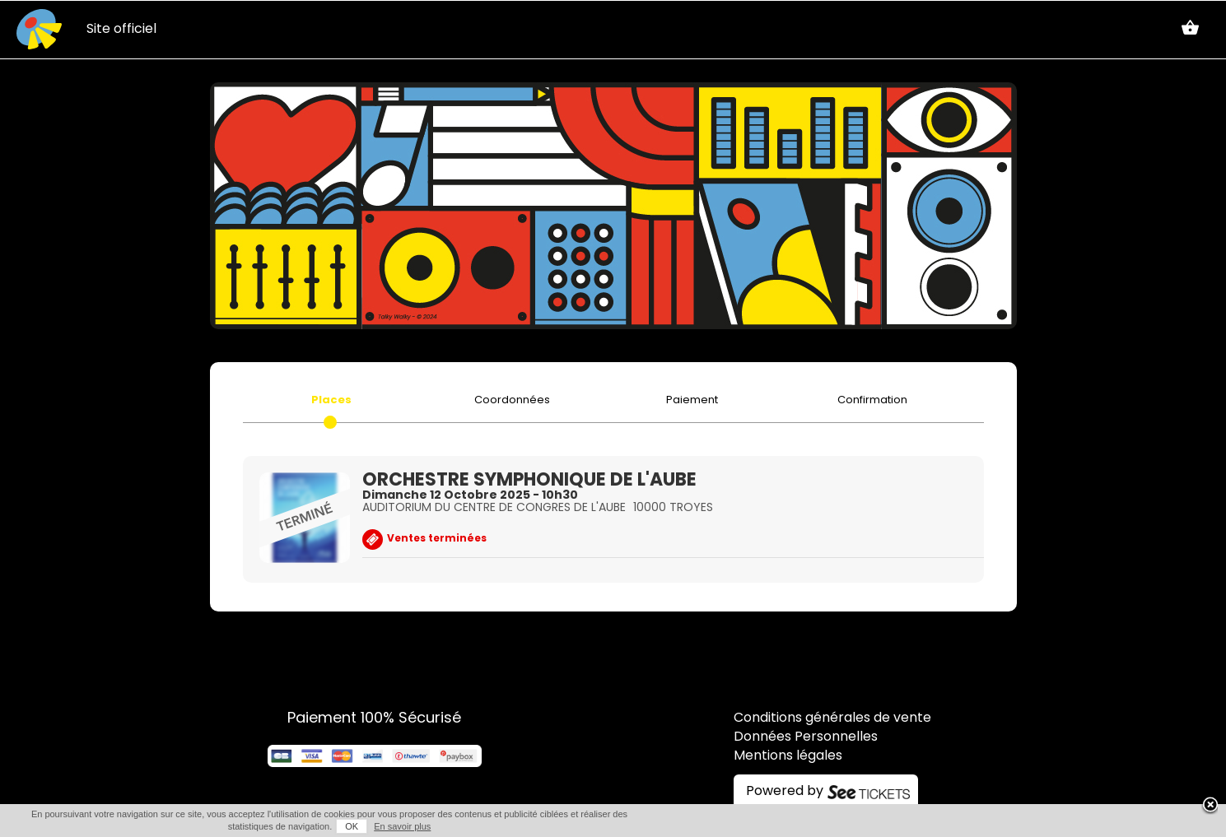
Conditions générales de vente (832, 718)
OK (351, 826)
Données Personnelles (806, 737)
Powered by (784, 791)
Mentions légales (788, 756)
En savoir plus (402, 826)
